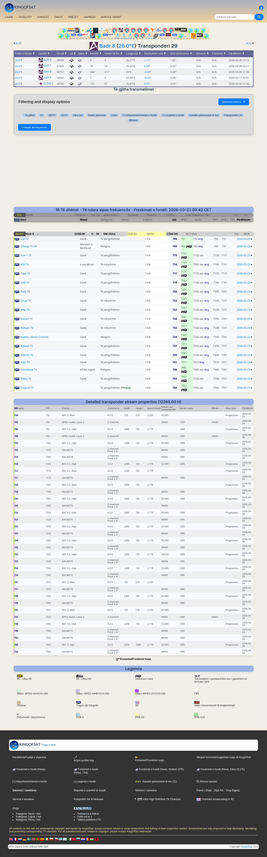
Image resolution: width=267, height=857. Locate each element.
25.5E (249, 43)
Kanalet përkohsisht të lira (203, 115)
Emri (23, 220)
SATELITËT (25, 17)
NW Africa (110, 233)
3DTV (64, 115)
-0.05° (147, 78)
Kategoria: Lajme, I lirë (28, 816)
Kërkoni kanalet (207, 781)
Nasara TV (26, 319)
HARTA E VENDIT (111, 17)
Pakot (200, 790)
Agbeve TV (26, 346)
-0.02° (147, 72)
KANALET (43, 17)
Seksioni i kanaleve (146, 790)
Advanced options (233, 102)
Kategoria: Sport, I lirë (28, 813)
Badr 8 (107, 46)
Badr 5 (47, 77)
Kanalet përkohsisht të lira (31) (156, 781)
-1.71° (147, 60)
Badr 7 (47, 66)
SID (174, 220)
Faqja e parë (32, 744)
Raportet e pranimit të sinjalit (90, 790)
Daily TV (25, 291)
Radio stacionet (97, 115)
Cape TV (25, 273)
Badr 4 (47, 60)
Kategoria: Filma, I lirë (28, 819)
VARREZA (90, 17)
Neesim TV (26, 355)
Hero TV (25, 362)
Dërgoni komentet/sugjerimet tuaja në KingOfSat (224, 757)
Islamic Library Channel (34, 337)
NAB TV (24, 282)
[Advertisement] (134, 170)
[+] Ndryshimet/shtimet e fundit (139, 115)
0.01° (147, 84)
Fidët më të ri (84, 816)
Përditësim (244, 220)
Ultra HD (78, 115)
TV (41, 115)
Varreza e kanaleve (23, 799)
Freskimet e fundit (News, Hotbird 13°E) (159, 769)
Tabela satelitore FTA (89, 819)
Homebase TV (28, 369)
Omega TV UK (28, 246)
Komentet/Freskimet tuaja (135, 659)
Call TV (24, 239)
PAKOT (58, 17)
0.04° (147, 66)
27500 (169, 233)
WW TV (24, 264)
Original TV (26, 388)
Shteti (84, 220)
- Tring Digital (231, 790)
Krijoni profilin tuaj (84, 759)
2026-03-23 (243, 239)
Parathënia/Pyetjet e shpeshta (29, 757)
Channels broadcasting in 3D (215, 799)
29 (97, 233)
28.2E (18, 43)
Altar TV (25, 310)
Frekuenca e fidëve (88, 813)
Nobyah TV (26, 328)
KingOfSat (246, 846)
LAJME (9, 17)
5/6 (176, 233)
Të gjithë (30, 115)
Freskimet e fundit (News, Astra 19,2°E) (221, 769)
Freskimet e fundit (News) (28, 769)
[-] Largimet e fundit (173, 115)
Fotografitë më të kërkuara (89, 799)
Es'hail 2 (48, 83)
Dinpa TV (25, 300)
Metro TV (25, 378)
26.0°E (126, 46)
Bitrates (133, 120)
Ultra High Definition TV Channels (158, 799)
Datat (114, 115)
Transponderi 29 (233, 115)
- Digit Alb (217, 790)
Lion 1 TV (25, 255)
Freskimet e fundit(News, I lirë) (86, 771)
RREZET (73, 17)
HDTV (52, 115)
